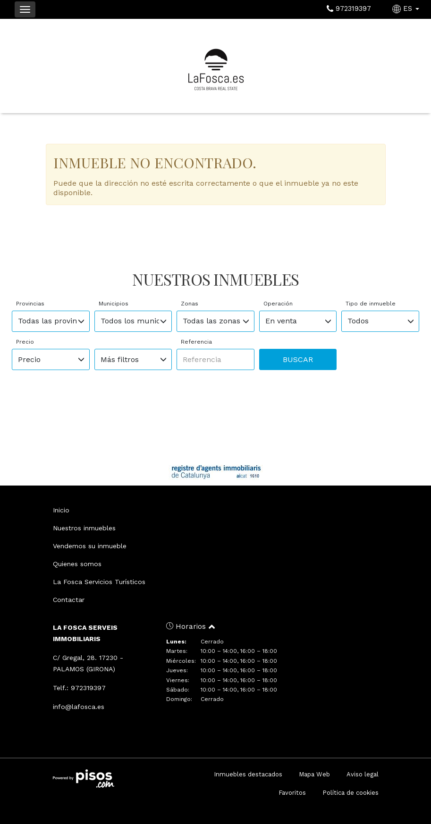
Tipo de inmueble (371, 303)
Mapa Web (314, 774)
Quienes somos (77, 564)
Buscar (298, 359)
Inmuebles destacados (248, 774)
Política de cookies (350, 792)
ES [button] (407, 8)
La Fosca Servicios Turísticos (99, 581)
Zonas (189, 303)
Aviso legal (362, 774)
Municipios (113, 303)
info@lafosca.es (78, 706)
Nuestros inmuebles (84, 528)
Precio (25, 341)
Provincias (30, 303)
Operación (278, 303)
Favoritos (292, 792)
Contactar (69, 599)
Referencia (196, 341)
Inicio (61, 510)
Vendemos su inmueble (90, 546)
